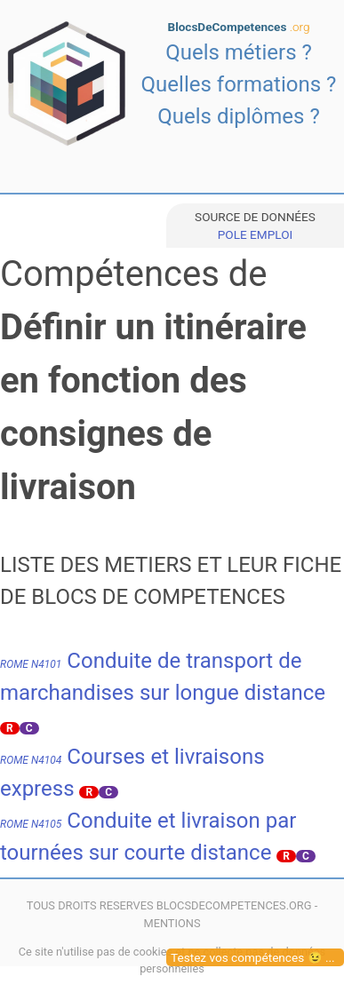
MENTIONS (171, 923)
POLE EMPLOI (255, 234)
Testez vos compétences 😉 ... (253, 957)
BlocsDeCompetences (239, 27)
